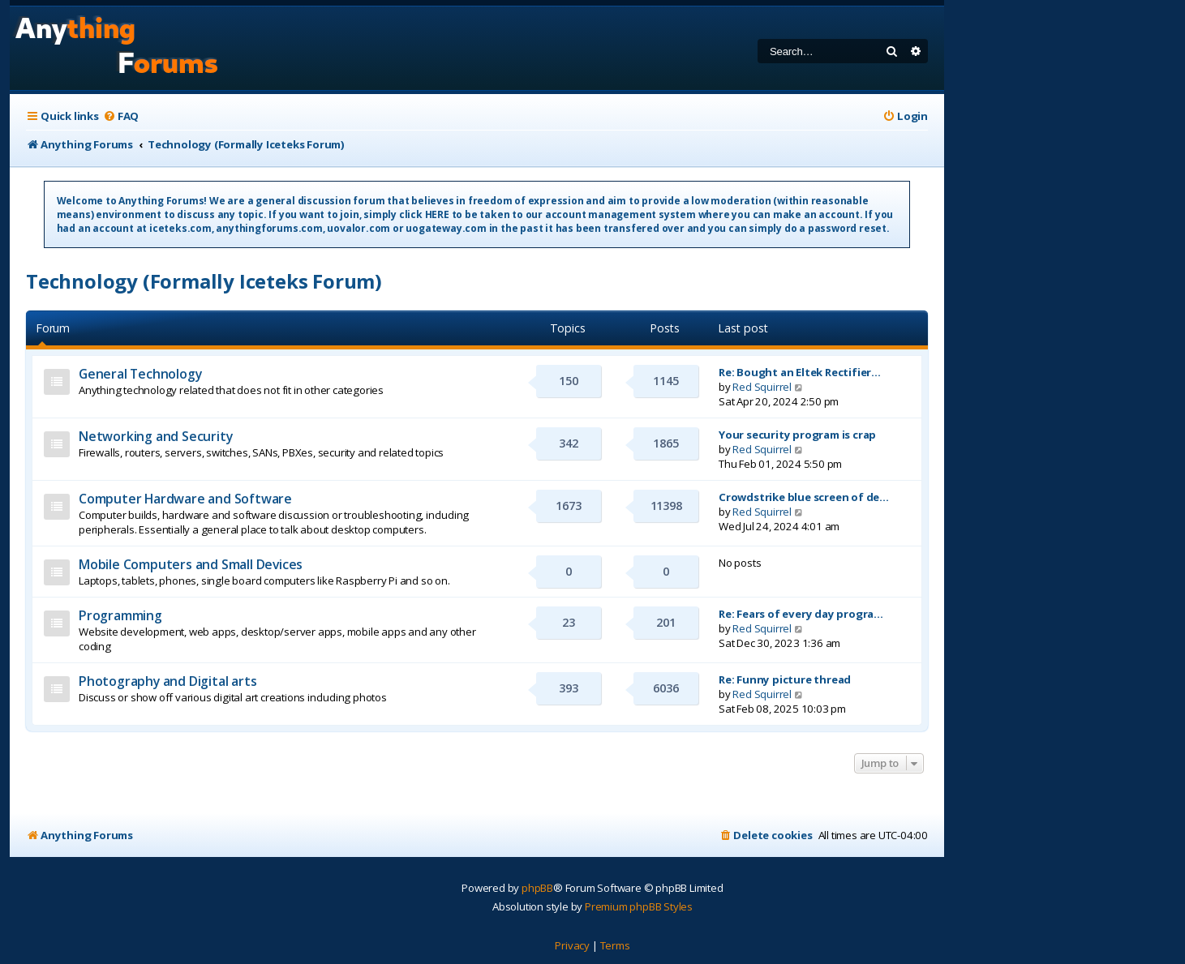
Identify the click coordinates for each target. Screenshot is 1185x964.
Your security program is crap (797, 434)
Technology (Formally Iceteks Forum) (204, 281)
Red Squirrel (762, 386)
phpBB (537, 887)
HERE (437, 214)
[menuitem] (121, 116)
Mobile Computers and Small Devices (191, 564)
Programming (120, 615)
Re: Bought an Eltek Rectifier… (800, 372)
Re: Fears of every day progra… (801, 613)
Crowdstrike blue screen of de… (804, 497)
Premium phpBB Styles (639, 906)
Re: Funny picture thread (785, 679)
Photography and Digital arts (167, 681)
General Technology (140, 374)
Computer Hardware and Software (185, 499)
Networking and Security (155, 436)
